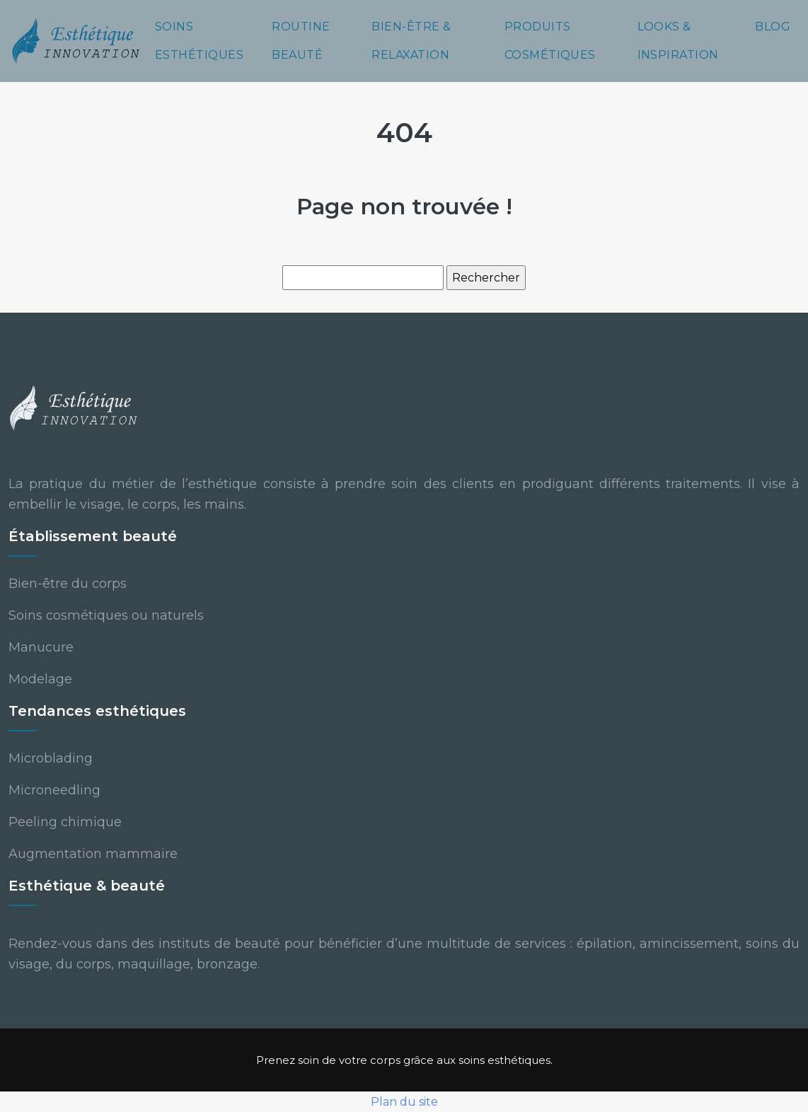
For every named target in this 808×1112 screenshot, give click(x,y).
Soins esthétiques (199, 41)
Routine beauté (301, 41)
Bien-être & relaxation (411, 41)
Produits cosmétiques (550, 41)
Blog (772, 26)
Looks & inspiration (678, 41)
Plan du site (404, 1101)
